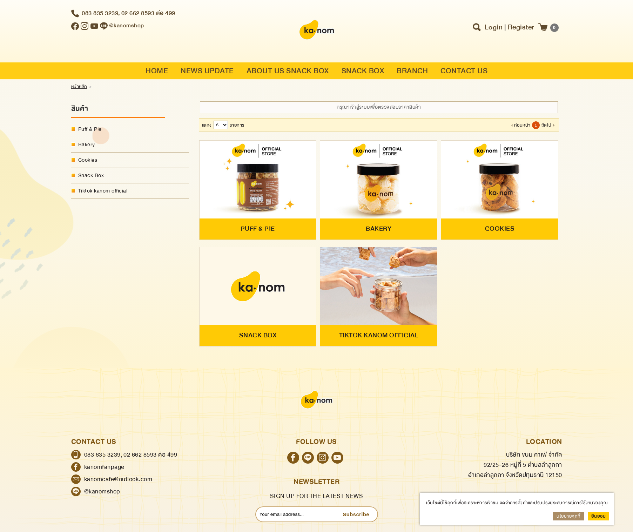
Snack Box (91, 175)
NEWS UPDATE (207, 72)
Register (521, 28)
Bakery (86, 145)
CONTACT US (463, 72)
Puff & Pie (90, 129)
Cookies (87, 160)
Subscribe (356, 519)
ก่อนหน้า (522, 125)
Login (494, 28)
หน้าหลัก (79, 86)
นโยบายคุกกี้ (569, 516)
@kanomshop (102, 496)
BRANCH (412, 72)
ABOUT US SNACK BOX (288, 72)
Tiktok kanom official (103, 191)
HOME (157, 72)
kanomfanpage (104, 472)
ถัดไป (546, 125)
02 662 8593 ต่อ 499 (148, 14)
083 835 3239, (101, 14)
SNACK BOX (363, 72)
